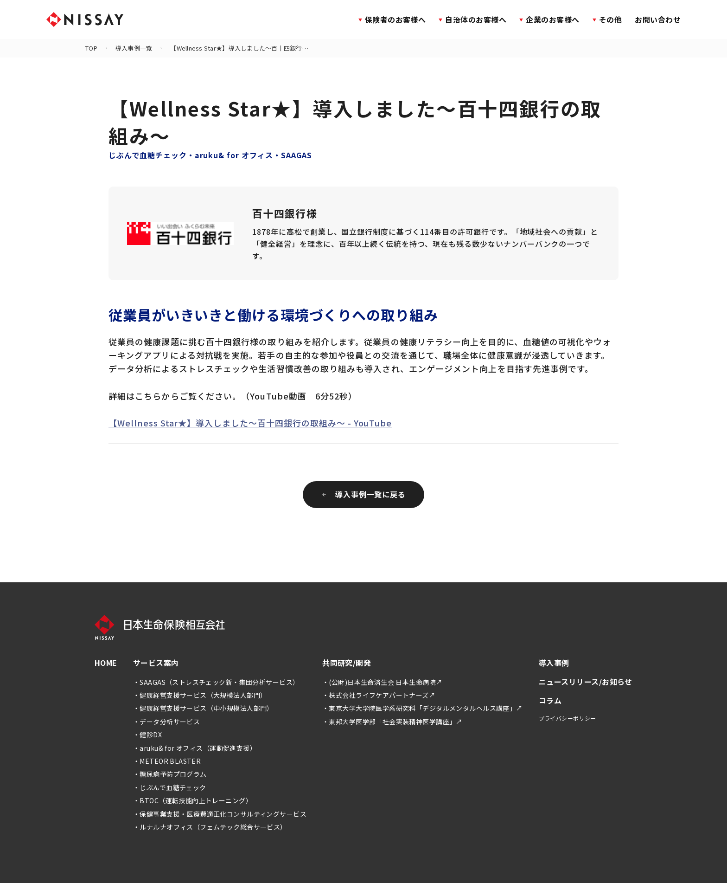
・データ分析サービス (166, 721)
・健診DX (147, 734)
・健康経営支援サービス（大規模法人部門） (200, 695)
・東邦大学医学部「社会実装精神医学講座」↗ (392, 721)
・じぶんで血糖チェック (169, 787)
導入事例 (554, 662)
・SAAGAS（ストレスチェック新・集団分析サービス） (216, 682)
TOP (91, 48)
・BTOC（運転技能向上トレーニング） (192, 800)
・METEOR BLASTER (167, 761)
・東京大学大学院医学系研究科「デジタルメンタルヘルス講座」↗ (422, 708)
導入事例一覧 (134, 48)
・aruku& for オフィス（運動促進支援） (194, 748)
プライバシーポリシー (567, 718)
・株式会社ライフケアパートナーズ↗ (378, 695)
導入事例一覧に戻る (363, 494)
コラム (550, 700)
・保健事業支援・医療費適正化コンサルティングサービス (219, 814)
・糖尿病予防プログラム (170, 774)
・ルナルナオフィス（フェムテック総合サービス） (210, 826)
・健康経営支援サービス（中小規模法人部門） (203, 708)
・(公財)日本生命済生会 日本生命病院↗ (382, 682)
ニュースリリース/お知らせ (585, 681)
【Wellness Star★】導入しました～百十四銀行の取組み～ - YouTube (250, 423)
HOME (106, 662)
